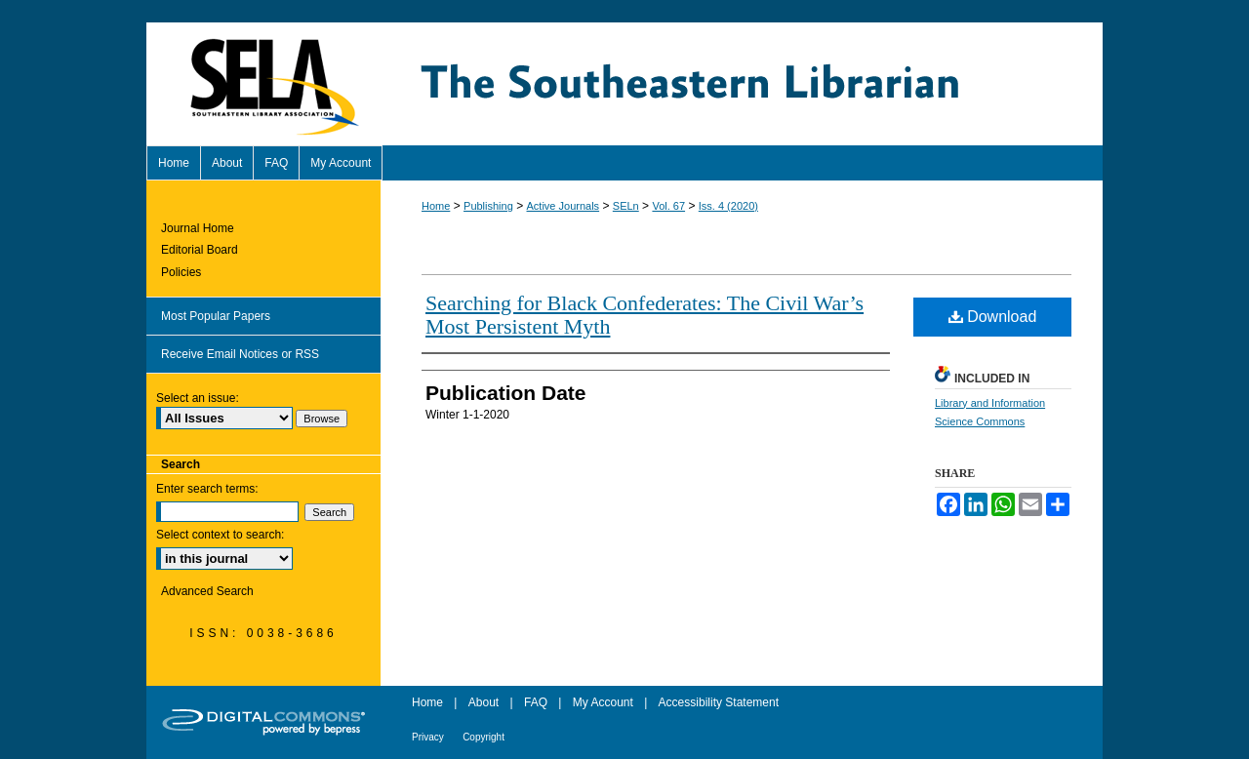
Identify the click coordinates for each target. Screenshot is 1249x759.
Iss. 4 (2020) (728, 206)
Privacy (428, 737)
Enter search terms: (207, 489)
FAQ (535, 702)
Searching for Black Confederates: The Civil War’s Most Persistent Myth (644, 315)
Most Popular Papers (215, 316)
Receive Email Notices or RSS (240, 354)
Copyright (483, 737)
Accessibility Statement (719, 702)
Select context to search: (220, 534)
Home (436, 206)
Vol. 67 (668, 206)
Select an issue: (197, 398)
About (483, 702)
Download (992, 316)
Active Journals (563, 206)
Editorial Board (199, 250)
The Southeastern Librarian (742, 83)
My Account (603, 702)
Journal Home (197, 228)
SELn (626, 206)
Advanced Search (207, 591)
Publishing (488, 206)
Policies (181, 272)
